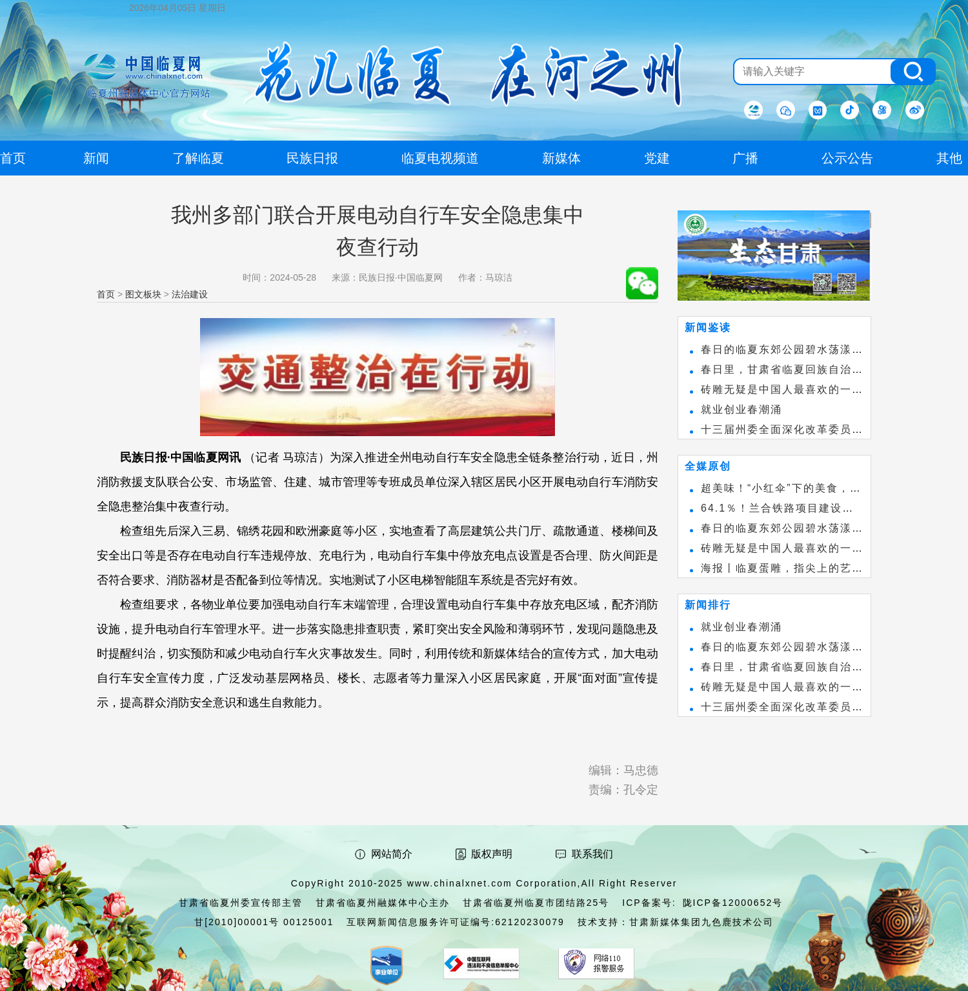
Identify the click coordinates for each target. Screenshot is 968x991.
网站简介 (391, 853)
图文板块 (143, 294)
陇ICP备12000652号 (733, 902)
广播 (745, 158)
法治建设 (190, 294)
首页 (106, 294)
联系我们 (592, 853)
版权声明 (491, 853)
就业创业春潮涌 (741, 409)
